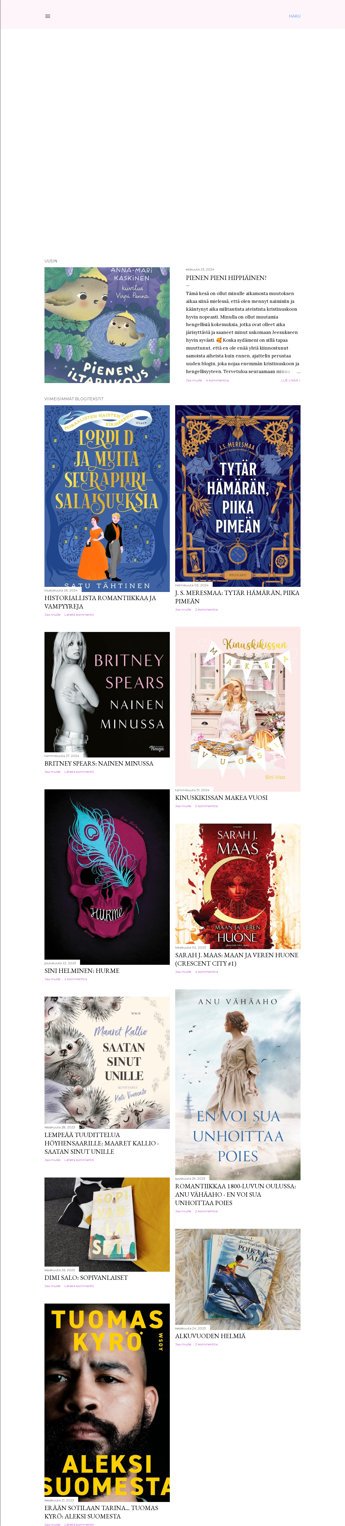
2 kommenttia (206, 609)
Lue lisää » (291, 380)
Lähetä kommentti (79, 615)
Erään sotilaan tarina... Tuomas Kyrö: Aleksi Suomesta (101, 1512)
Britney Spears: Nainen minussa (98, 763)
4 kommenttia (217, 380)
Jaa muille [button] (194, 380)
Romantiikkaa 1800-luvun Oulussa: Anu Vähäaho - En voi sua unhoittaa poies (235, 1194)
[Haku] (295, 16)
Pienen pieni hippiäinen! (226, 277)
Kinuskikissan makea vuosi (221, 797)
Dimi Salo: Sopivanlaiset (86, 1277)
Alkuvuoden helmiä (210, 1336)
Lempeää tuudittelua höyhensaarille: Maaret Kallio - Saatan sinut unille (101, 1143)
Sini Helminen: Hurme (81, 970)
